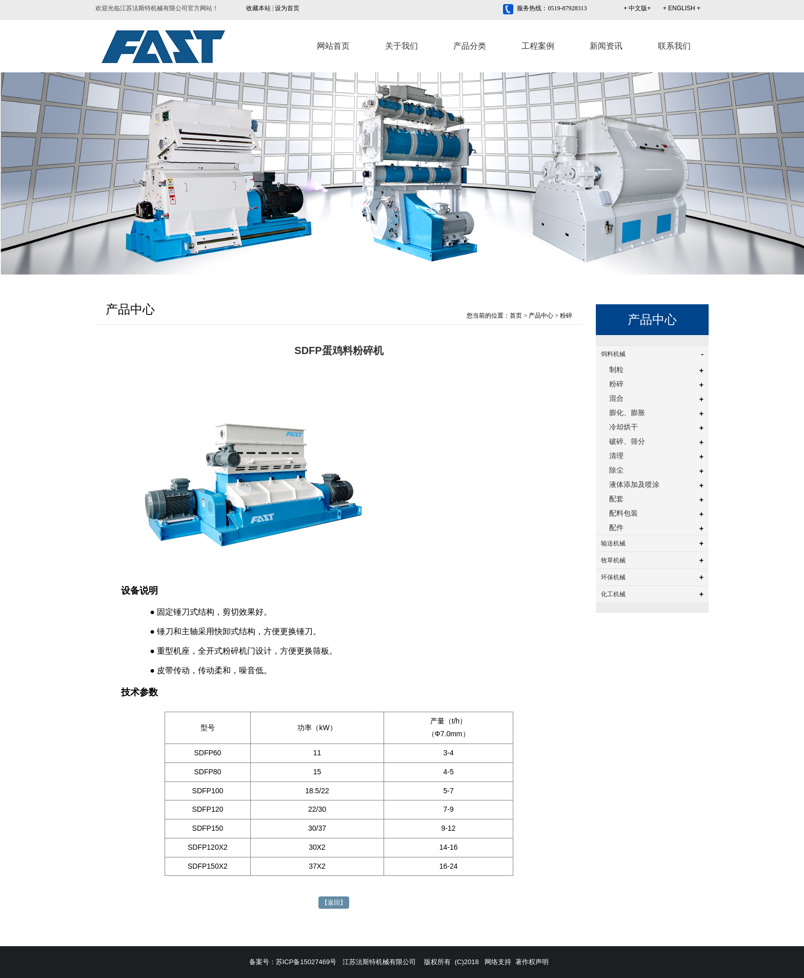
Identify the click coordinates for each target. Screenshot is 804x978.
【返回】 (333, 902)
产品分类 (469, 46)
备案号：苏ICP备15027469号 (293, 962)
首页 (516, 315)
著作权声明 (532, 962)
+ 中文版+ (637, 8)
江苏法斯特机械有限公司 (379, 962)
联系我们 (674, 46)
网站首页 (333, 46)
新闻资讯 (606, 46)
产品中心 (541, 315)
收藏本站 (258, 8)
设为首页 (287, 8)
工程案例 (537, 46)
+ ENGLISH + (681, 8)
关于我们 (401, 46)
